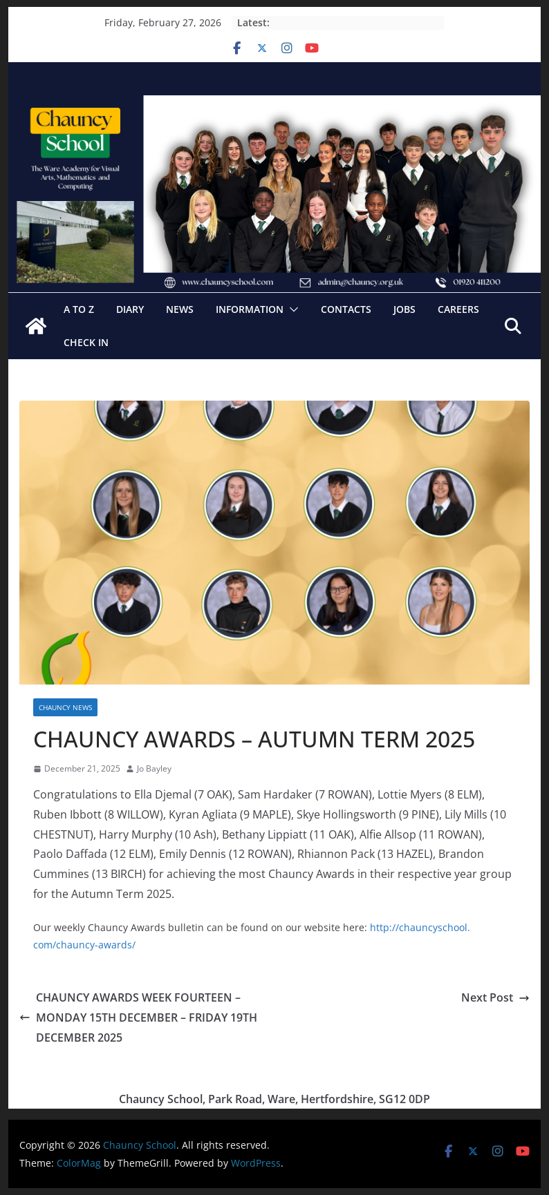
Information (249, 309)
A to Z (79, 309)
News (180, 309)
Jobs (404, 309)
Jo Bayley (154, 768)
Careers (458, 309)
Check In (86, 342)
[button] (291, 309)
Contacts (346, 309)
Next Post (495, 997)
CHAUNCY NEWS (65, 707)
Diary (130, 309)
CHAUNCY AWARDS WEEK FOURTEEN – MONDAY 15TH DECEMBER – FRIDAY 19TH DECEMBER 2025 (138, 1017)
